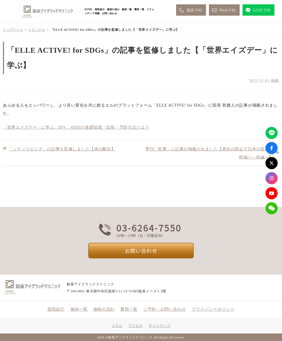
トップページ (13, 29)
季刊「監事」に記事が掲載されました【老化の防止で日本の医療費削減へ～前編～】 (209, 153)
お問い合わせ (109, 13)
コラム (150, 9)
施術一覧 (127, 9)
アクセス (135, 326)
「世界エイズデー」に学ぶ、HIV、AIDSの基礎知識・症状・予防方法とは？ (76, 127)
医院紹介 (100, 9)
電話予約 (190, 10)
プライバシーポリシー (213, 309)
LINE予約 (258, 10)
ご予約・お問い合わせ (164, 309)
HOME (89, 9)
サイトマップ (160, 326)
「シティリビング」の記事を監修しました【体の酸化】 (62, 148)
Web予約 (223, 10)
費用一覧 (139, 9)
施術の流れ (113, 9)
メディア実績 (92, 13)
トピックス (36, 29)
